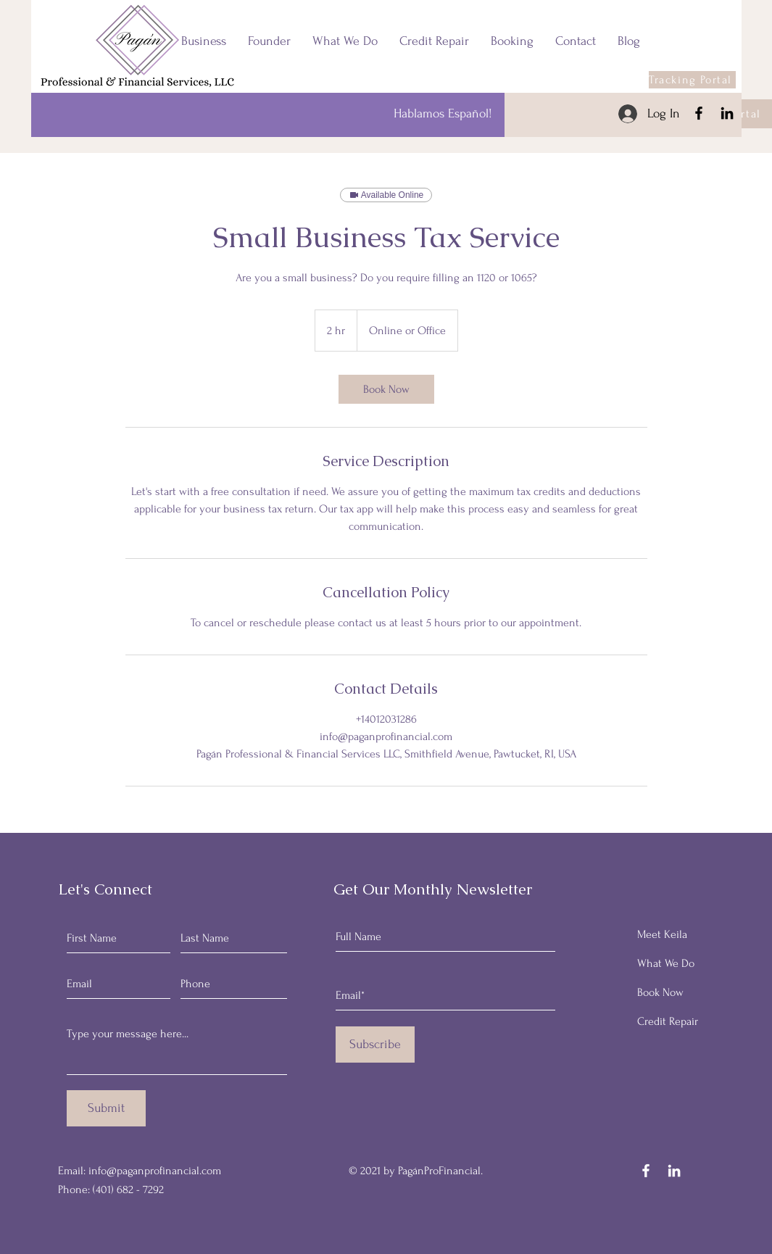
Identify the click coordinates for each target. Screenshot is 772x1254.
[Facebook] (698, 113)
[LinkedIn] (727, 113)
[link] (386, 389)
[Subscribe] (375, 1044)
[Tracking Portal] (692, 79)
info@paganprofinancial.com (154, 1170)
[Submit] (106, 1108)
